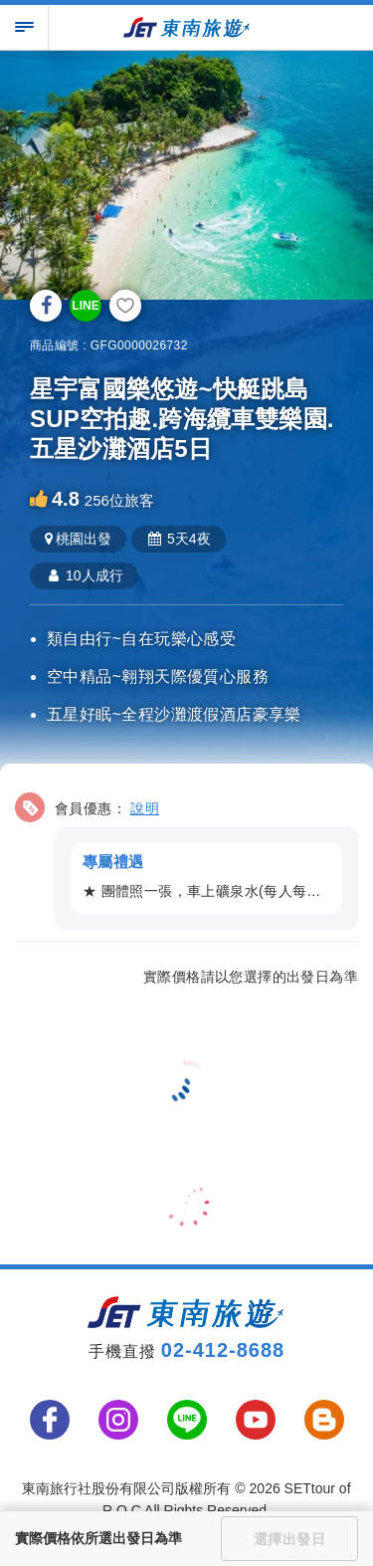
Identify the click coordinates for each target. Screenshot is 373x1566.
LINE (85, 306)
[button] (186, 857)
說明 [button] (144, 808)
